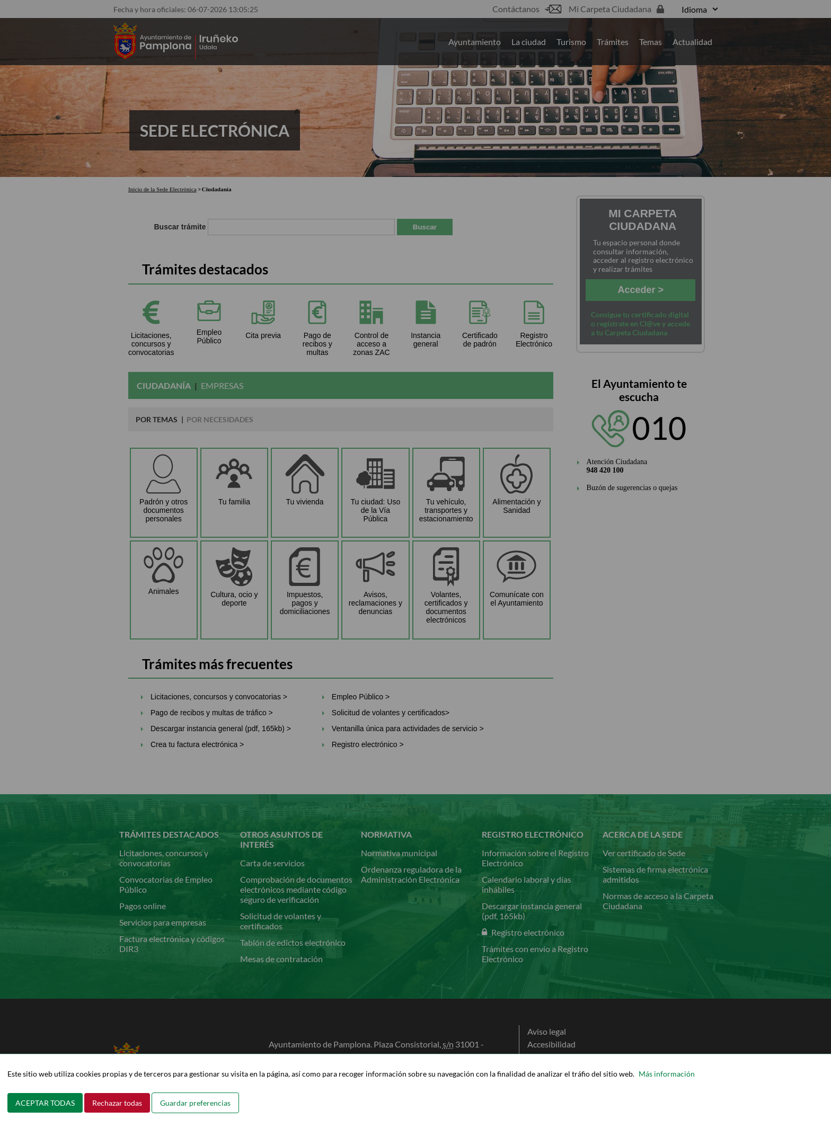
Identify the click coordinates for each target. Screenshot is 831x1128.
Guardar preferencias (195, 1102)
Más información (667, 1073)
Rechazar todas (117, 1102)
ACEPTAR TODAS (45, 1102)
